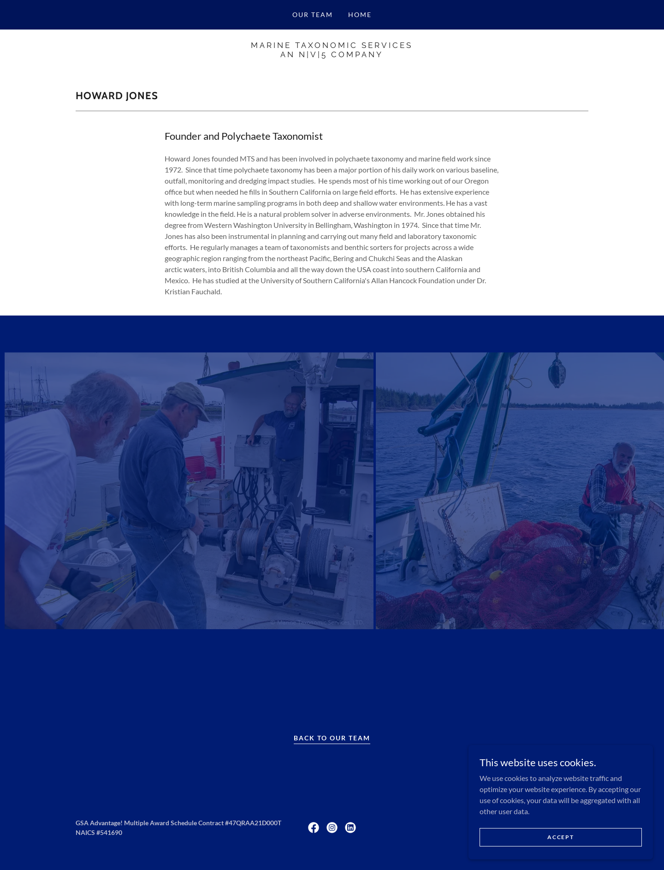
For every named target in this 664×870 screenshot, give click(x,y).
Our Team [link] (312, 14)
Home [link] (360, 14)
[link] (332, 54)
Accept (560, 837)
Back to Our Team (332, 738)
